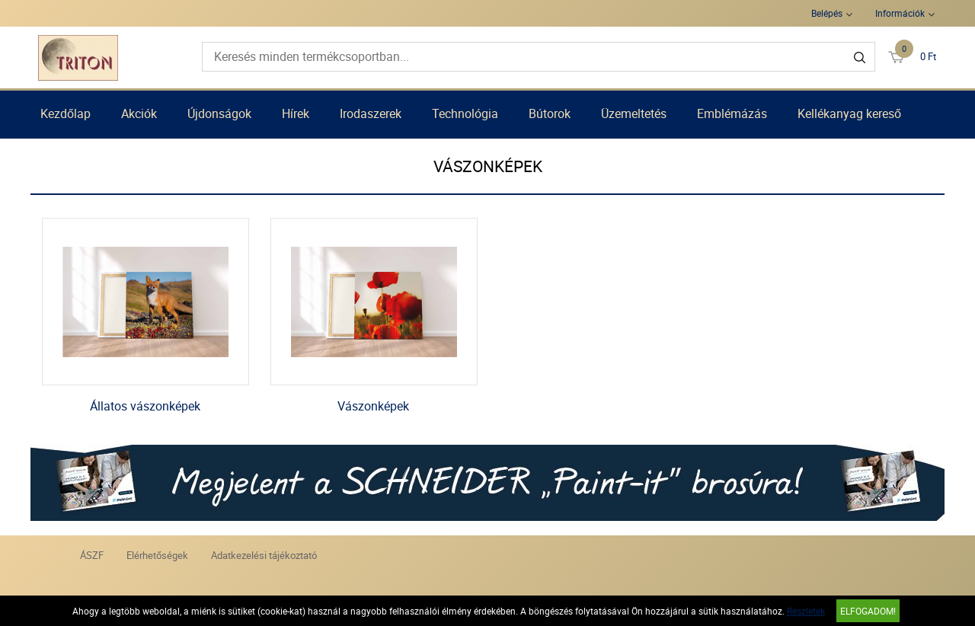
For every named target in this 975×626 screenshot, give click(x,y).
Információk (900, 13)
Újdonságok (219, 113)
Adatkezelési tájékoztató (264, 555)
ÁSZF (92, 555)
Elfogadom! (868, 611)
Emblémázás (732, 113)
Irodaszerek (370, 113)
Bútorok (550, 113)
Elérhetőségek (157, 555)
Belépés (826, 13)
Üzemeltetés (634, 113)
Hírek (295, 113)
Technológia (465, 113)
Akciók (139, 113)
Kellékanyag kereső (849, 113)
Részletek (806, 611)
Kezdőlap (65, 113)
